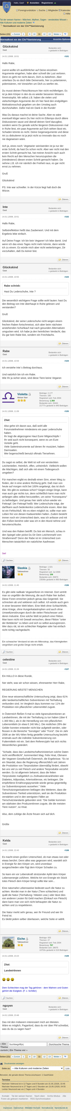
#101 (67, 56)
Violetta (22, 394)
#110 (67, 1015)
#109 (67, 956)
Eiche (21, 938)
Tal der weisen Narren (10, 19)
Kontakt (5, 1096)
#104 (67, 361)
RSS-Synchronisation (40, 1099)
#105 (67, 411)
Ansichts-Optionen (62, 39)
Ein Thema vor (18, 1050)
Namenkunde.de (61, 1108)
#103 (67, 277)
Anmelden (34, 3)
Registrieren (47, 3)
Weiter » (57, 34)
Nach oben (40, 1096)
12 (44, 34)
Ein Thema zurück (4, 1047)
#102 (67, 217)
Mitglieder (52, 10)
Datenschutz (19, 1108)
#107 (67, 669)
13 (50, 34)
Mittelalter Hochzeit (32, 1108)
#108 (67, 850)
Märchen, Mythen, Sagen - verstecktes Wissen (44, 19)
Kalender (64, 10)
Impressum (7, 1108)
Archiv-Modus (53, 1096)
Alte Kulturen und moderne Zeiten (16, 22)
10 (34, 34)
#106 (67, 585)
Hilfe (66, 13)
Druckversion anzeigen (14, 1063)
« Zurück (16, 34)
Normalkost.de (47, 1108)
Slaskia (22, 568)
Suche (40, 10)
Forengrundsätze (26, 10)
